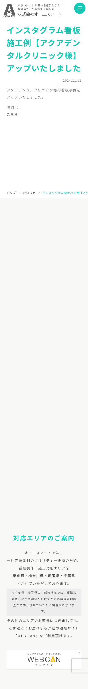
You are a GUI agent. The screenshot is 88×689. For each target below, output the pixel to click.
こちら (12, 115)
